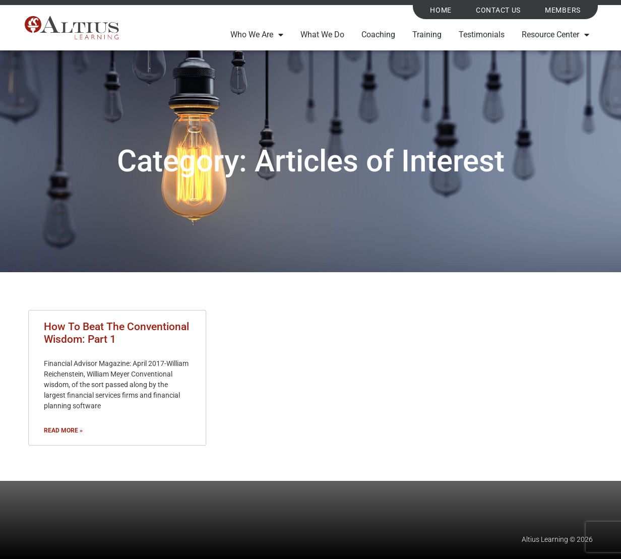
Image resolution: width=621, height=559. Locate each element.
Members (563, 10)
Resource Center (555, 35)
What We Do (322, 34)
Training (427, 34)
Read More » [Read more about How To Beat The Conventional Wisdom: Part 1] (63, 430)
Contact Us (498, 10)
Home (441, 10)
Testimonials (482, 34)
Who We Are (256, 35)
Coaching (378, 34)
